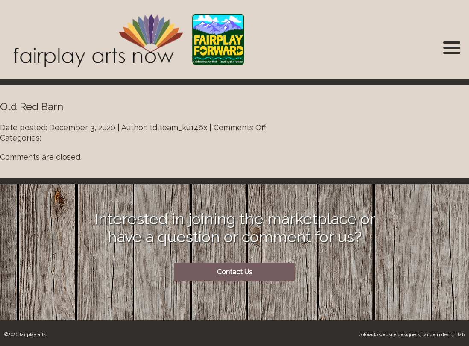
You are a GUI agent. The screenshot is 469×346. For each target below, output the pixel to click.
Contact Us (234, 272)
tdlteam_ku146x (178, 127)
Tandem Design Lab (443, 334)
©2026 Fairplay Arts (25, 334)
